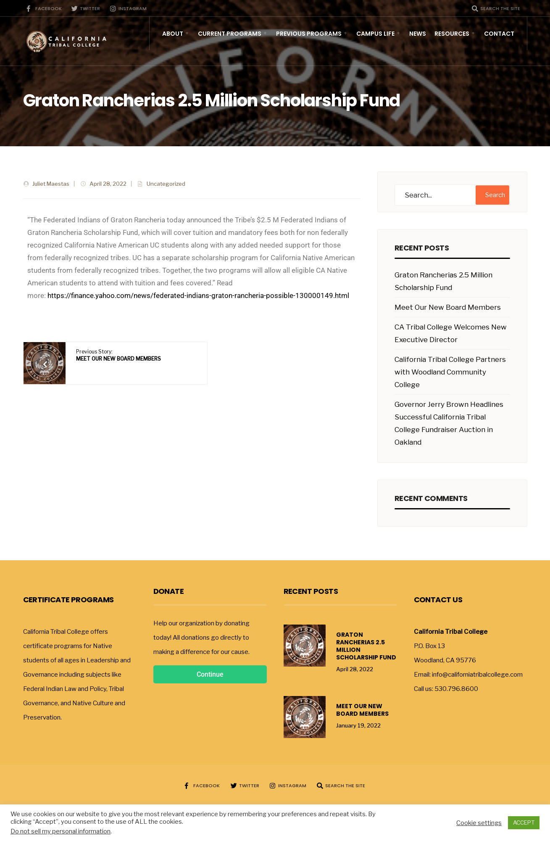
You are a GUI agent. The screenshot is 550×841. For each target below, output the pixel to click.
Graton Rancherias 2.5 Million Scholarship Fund (366, 646)
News (417, 34)
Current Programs (229, 34)
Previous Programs (309, 34)
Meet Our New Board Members (448, 307)
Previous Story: (118, 355)
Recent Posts (311, 591)
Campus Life (375, 34)
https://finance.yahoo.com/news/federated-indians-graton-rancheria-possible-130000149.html (198, 295)
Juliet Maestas (50, 183)
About (172, 34)
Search (495, 195)
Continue (210, 674)
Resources (451, 34)
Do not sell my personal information (61, 831)
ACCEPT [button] (523, 822)
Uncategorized (166, 183)
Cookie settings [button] (479, 823)
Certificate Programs (68, 599)
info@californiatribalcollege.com (477, 674)
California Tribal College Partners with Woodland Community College (450, 372)
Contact (499, 34)
